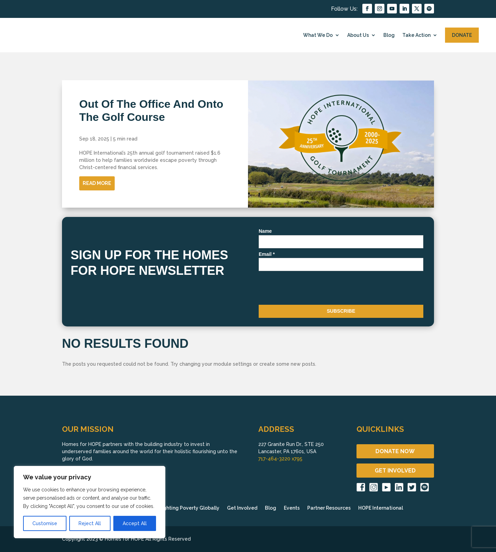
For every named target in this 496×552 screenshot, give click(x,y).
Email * (267, 254)
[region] (89, 502)
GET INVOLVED (395, 470)
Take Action (416, 35)
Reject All (90, 523)
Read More (97, 183)
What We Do (318, 35)
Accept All (135, 523)
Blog (389, 35)
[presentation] (311, 289)
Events (292, 508)
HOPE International (380, 508)
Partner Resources (329, 508)
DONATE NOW (395, 451)
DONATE (462, 35)
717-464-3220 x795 (280, 458)
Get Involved (242, 508)
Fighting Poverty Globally (189, 508)
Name (265, 231)
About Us (358, 35)
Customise (44, 523)
